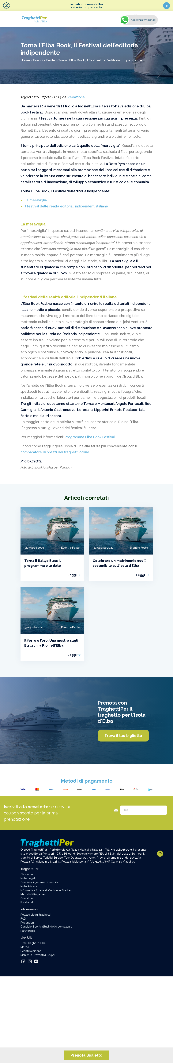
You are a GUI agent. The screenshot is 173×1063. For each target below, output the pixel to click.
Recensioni (27, 922)
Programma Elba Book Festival (90, 437)
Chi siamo (27, 874)
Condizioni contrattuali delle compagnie (46, 926)
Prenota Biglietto (86, 1055)
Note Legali (28, 878)
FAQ (23, 918)
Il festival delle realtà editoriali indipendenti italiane (66, 206)
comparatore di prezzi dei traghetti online (55, 452)
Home (25, 60)
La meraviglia (35, 200)
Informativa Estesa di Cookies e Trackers (47, 890)
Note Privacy (29, 886)
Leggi (72, 575)
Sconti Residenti (31, 951)
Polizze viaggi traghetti (36, 914)
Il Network (27, 902)
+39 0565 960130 (121, 849)
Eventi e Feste (44, 60)
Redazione (76, 97)
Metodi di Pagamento (34, 894)
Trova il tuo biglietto (123, 735)
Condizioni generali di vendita (39, 882)
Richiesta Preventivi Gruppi (38, 955)
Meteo (25, 947)
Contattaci (27, 898)
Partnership (28, 930)
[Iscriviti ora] (166, 5)
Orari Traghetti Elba (33, 943)
